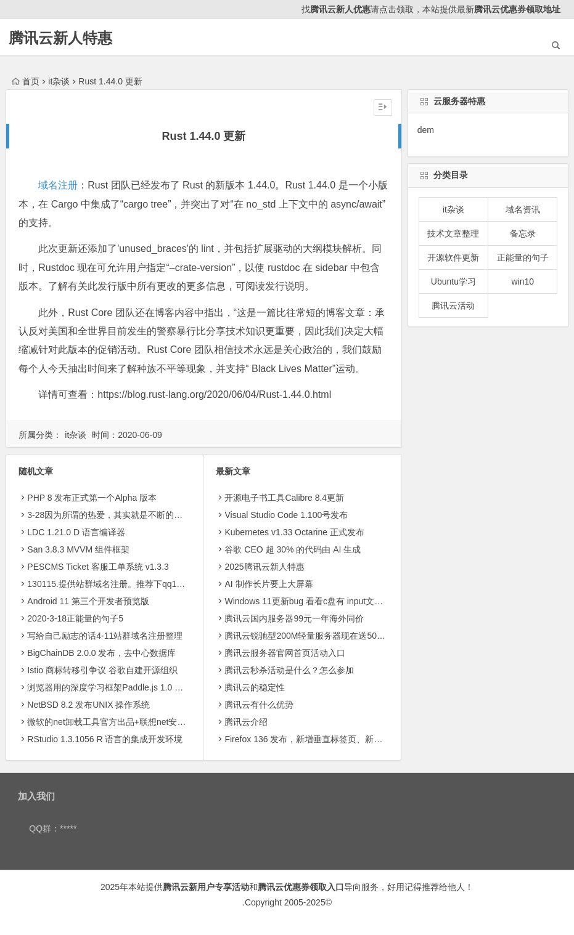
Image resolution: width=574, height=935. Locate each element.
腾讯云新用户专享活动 (206, 887)
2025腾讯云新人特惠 (264, 567)
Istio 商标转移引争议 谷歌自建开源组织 (102, 670)
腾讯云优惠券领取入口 (301, 887)
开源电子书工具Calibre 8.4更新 (284, 498)
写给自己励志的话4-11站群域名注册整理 (104, 636)
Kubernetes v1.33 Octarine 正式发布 (294, 532)
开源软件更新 (453, 257)
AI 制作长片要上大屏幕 (268, 584)
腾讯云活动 (453, 305)
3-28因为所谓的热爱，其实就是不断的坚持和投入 (122, 515)
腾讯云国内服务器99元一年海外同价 (294, 618)
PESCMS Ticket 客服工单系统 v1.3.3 (98, 567)
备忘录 (523, 233)
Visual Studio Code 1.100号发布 (286, 515)
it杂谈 (59, 81)
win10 (522, 281)
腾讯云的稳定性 (254, 687)
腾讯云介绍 (246, 722)
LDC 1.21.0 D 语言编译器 (76, 532)
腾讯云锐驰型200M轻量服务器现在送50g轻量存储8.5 (326, 636)
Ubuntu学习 (453, 281)
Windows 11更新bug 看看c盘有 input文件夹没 (312, 601)
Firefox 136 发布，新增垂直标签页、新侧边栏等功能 (324, 739)
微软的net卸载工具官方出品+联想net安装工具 (115, 722)
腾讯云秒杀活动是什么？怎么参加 (289, 670)
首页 (25, 81)
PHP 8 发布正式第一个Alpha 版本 (92, 498)
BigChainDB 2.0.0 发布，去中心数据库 (101, 653)
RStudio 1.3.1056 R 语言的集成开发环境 (104, 739)
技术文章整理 (453, 233)
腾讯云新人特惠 (60, 38)
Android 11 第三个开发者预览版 (88, 601)
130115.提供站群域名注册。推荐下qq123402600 (121, 584)
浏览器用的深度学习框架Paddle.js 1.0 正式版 (113, 687)
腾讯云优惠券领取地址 (517, 9)
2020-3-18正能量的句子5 (75, 618)
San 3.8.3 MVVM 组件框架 (78, 549)
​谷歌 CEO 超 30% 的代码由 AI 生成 (292, 549)
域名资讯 (523, 209)
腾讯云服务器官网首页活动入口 (284, 653)
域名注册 (58, 185)
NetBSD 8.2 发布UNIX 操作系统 (88, 705)
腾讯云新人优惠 (340, 9)
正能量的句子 (523, 257)
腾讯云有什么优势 (258, 705)
